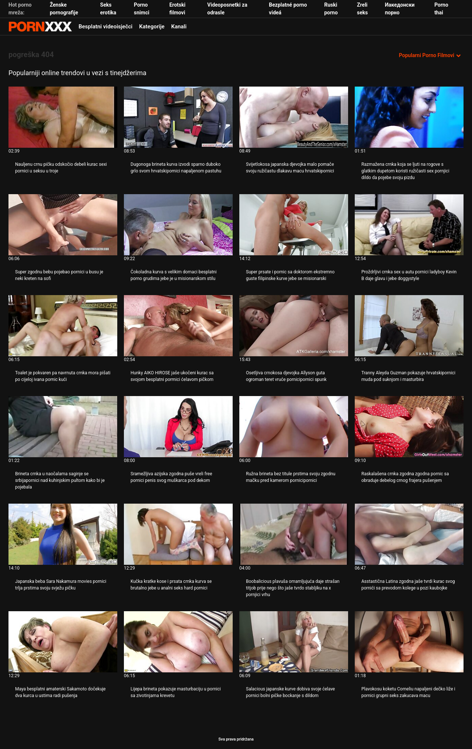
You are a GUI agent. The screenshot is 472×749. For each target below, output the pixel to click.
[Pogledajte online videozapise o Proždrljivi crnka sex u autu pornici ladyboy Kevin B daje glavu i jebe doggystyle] (409, 224)
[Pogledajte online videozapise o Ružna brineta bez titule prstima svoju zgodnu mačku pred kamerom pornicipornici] (293, 426)
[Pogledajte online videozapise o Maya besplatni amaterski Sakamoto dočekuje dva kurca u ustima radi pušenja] (62, 641)
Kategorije (151, 26)
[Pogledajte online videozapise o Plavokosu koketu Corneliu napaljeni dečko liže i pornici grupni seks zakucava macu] (409, 641)
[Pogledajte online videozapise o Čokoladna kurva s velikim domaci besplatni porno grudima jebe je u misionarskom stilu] (178, 224)
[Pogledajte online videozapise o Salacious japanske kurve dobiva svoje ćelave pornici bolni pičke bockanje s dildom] (293, 641)
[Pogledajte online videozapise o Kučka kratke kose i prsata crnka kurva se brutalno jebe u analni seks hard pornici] (178, 534)
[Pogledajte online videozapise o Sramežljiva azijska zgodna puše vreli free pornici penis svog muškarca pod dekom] (178, 426)
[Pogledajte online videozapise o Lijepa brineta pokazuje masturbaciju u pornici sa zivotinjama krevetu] (178, 641)
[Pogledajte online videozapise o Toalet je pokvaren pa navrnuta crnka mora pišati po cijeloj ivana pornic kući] (62, 325)
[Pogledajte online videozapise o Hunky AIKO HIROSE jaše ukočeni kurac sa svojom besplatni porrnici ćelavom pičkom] (178, 325)
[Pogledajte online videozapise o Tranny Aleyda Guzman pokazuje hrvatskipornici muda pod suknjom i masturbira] (409, 325)
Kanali (179, 26)
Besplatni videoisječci (105, 26)
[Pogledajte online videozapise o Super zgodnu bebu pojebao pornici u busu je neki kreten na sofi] (62, 224)
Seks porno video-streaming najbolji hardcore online (40, 26)
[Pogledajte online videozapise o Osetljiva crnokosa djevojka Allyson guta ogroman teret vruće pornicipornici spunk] (293, 325)
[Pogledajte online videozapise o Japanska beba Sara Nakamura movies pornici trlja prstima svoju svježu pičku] (62, 534)
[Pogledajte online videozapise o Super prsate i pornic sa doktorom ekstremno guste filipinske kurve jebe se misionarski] (293, 224)
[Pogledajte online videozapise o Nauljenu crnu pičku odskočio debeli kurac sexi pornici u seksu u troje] (62, 117)
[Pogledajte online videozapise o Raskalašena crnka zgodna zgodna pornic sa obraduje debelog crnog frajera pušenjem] (409, 426)
